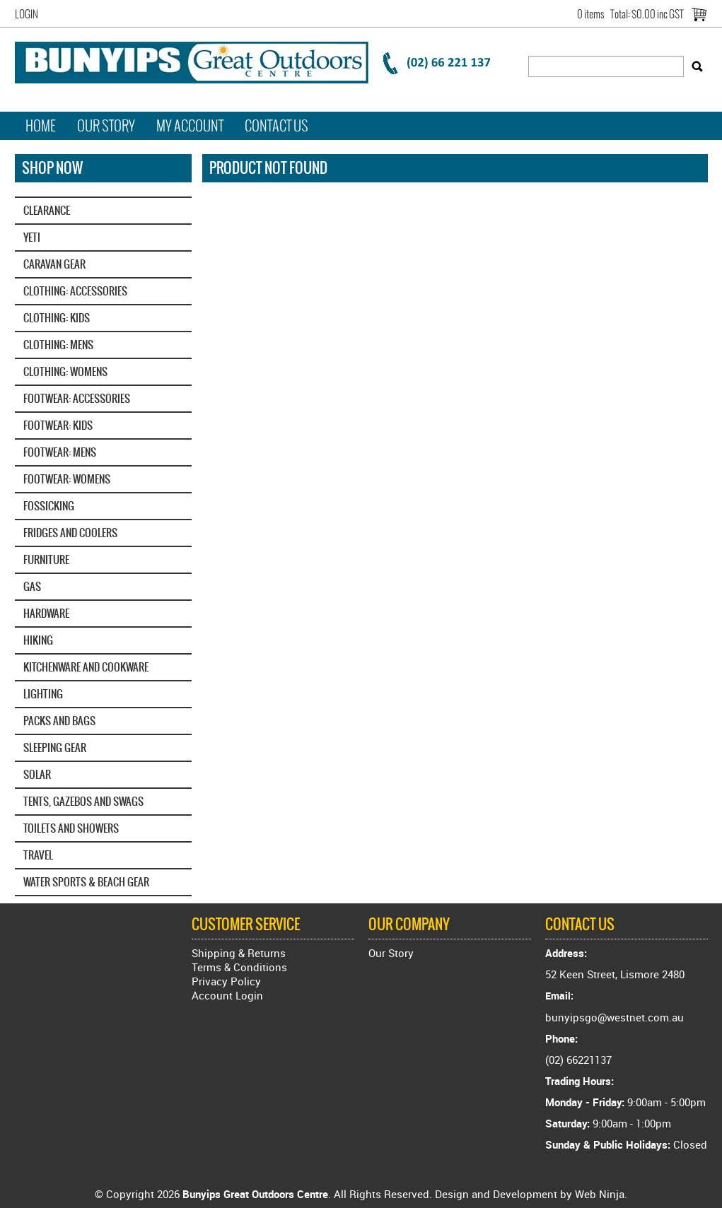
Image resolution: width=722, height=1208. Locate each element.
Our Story (106, 126)
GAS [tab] (32, 586)
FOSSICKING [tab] (48, 506)
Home (40, 126)
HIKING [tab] (38, 640)
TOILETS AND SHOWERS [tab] (71, 828)
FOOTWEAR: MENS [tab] (59, 452)
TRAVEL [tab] (38, 855)
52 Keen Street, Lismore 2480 (615, 974)
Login (26, 14)
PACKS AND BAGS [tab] (59, 721)
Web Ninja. (601, 1194)
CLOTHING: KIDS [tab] (56, 318)
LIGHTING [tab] (43, 694)
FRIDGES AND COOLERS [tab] (70, 532)
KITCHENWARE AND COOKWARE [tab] (86, 667)
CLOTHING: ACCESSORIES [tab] (75, 291)
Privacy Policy (226, 981)
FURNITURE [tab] (46, 559)
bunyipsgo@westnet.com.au (614, 1017)
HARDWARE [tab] (46, 613)
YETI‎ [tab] (31, 237)
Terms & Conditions (239, 967)
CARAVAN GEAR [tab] (54, 264)
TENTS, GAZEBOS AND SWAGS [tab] (83, 801)
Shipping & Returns (239, 953)
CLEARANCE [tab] (46, 210)
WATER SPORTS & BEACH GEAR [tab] (86, 882)
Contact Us (276, 126)
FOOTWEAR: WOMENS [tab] (66, 479)
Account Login (227, 995)
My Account (189, 126)
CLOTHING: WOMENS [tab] (65, 371)
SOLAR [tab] (37, 774)
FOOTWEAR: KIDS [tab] (58, 425)
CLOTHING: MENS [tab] (58, 344)
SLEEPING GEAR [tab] (54, 747)
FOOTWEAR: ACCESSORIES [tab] (76, 398)
